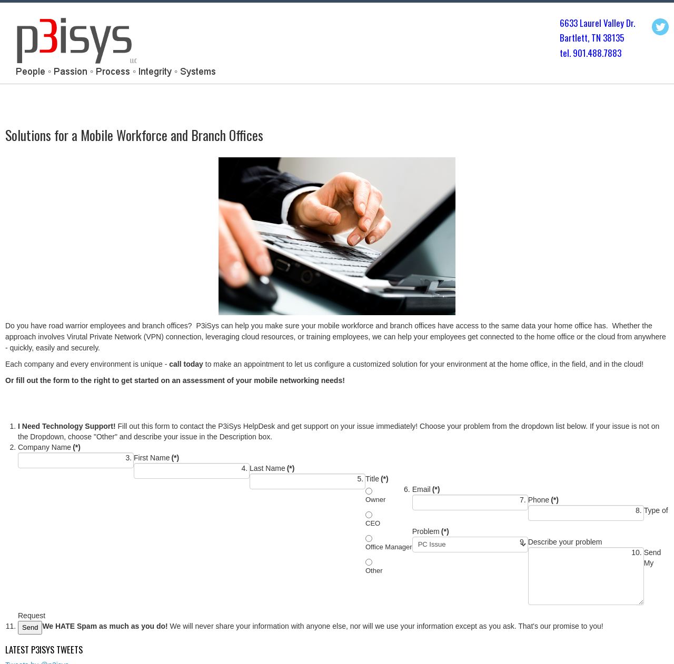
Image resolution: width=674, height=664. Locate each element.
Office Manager (388, 547)
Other (374, 571)
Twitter (660, 26)
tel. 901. (574, 52)
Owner (375, 500)
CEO (372, 523)
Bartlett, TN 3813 (590, 37)
